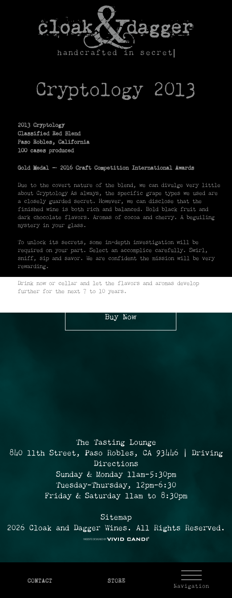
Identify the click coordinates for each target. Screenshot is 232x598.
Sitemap (116, 517)
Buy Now (120, 317)
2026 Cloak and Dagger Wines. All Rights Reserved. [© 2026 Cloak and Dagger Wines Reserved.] (116, 528)
